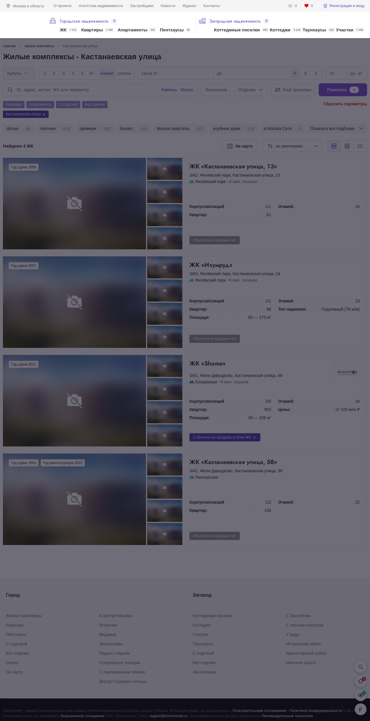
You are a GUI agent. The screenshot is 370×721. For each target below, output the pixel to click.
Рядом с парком (114, 653)
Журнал (189, 6)
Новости (168, 6)
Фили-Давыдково (216, 375)
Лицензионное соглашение (82, 716)
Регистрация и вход (343, 6)
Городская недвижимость (89, 21)
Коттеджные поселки (241, 30)
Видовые (107, 634)
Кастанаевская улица (253, 175)
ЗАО (193, 175)
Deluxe (12, 662)
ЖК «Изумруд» (274, 264)
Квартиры (97, 30)
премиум (95, 129)
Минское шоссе (301, 662)
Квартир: (198, 214)
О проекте (63, 6)
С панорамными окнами (122, 672)
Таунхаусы (319, 30)
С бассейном (298, 615)
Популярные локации (119, 662)
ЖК (68, 30)
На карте (14, 672)
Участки (350, 30)
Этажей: (286, 206)
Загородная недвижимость (239, 21)
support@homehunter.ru (169, 716)
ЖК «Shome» (261, 363)
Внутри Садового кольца (123, 681)
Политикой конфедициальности (316, 711)
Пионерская (206, 477)
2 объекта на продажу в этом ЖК (225, 437)
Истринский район (303, 644)
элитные (55, 129)
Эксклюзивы (111, 644)
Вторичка (108, 625)
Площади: (199, 317)
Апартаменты (137, 30)
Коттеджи (285, 30)
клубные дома (233, 129)
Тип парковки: (292, 309)
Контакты (211, 6)
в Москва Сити (282, 129)
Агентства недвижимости (101, 6)
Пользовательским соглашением (259, 711)
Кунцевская (206, 382)
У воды (293, 634)
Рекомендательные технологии (287, 716)
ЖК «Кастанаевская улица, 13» (274, 166)
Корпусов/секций (206, 206)
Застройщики (141, 6)
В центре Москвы (116, 615)
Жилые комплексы (23, 615)
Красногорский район (306, 653)
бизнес (133, 129)
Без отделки (17, 653)
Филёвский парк (215, 175)
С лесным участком (304, 625)
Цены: (284, 409)
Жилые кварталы (180, 129)
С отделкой (16, 644)
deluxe (18, 129)
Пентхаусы (175, 30)
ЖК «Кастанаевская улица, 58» (274, 462)
